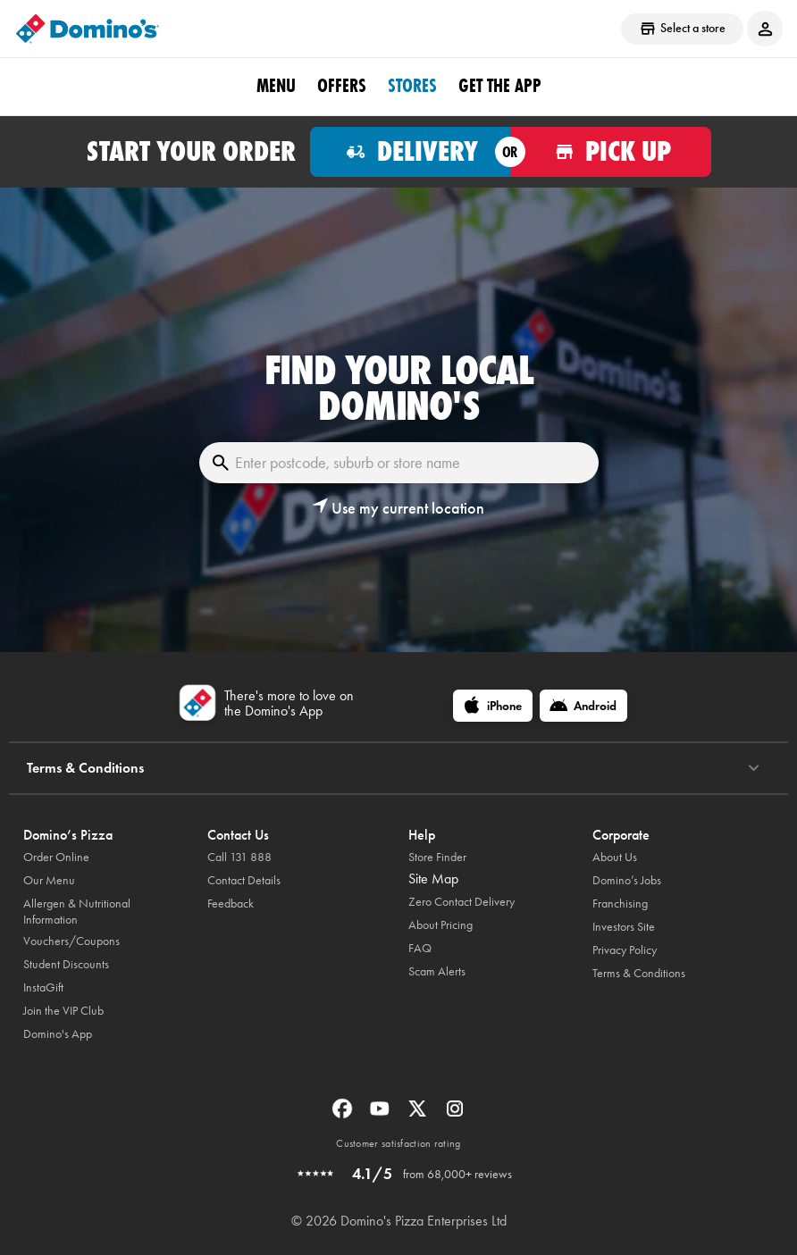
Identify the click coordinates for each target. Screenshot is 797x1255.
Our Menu (49, 880)
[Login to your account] (765, 28)
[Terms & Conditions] (753, 768)
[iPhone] (493, 706)
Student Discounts (66, 964)
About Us (614, 857)
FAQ (420, 948)
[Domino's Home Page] (87, 29)
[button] (398, 508)
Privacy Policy (624, 950)
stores (412, 85)
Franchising (620, 903)
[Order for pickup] (610, 152)
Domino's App (57, 1034)
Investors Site (623, 926)
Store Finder (437, 857)
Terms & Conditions (638, 973)
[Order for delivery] (410, 152)
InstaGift (43, 987)
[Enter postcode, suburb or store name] (399, 462)
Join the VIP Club (63, 1010)
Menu (276, 85)
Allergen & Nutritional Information (76, 911)
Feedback (230, 903)
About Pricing (440, 925)
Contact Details (244, 880)
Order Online (56, 857)
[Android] (583, 706)
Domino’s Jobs (626, 880)
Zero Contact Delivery (461, 901)
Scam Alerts (437, 971)
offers (341, 85)
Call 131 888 (239, 857)
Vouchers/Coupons (71, 941)
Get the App (499, 85)
